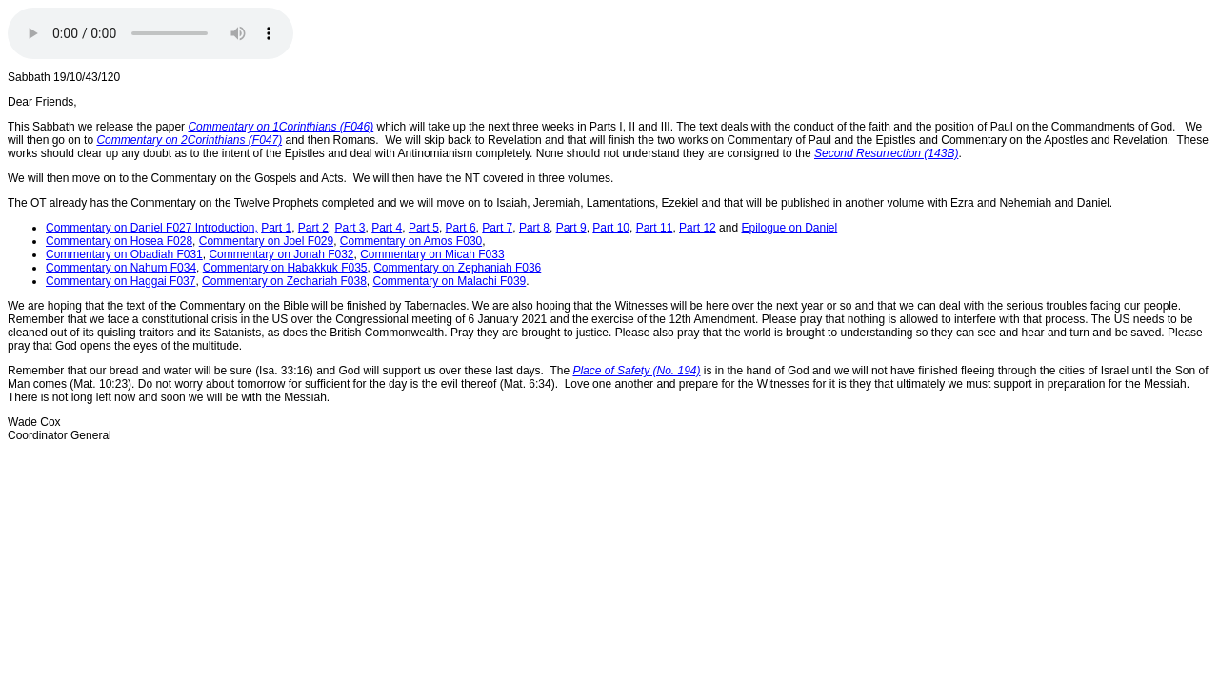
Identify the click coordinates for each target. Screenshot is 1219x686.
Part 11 (654, 227)
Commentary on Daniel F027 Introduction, (152, 227)
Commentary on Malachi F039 (450, 281)
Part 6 (461, 227)
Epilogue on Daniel (789, 227)
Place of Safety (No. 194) (636, 370)
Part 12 (697, 227)
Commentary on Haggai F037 (120, 281)
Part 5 (424, 227)
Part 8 (534, 227)
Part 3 (350, 227)
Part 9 (571, 227)
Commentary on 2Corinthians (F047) (189, 140)
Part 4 (386, 227)
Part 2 (313, 227)
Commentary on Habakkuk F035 (285, 267)
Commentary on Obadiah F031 (124, 254)
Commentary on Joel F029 (266, 241)
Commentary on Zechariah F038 (284, 281)
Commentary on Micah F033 (432, 254)
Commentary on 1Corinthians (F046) (280, 126)
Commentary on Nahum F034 (121, 267)
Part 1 (276, 227)
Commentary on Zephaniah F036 (457, 267)
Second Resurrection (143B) (886, 153)
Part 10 (610, 227)
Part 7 (497, 227)
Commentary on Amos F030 (411, 241)
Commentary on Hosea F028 (119, 241)
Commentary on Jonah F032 (281, 254)
